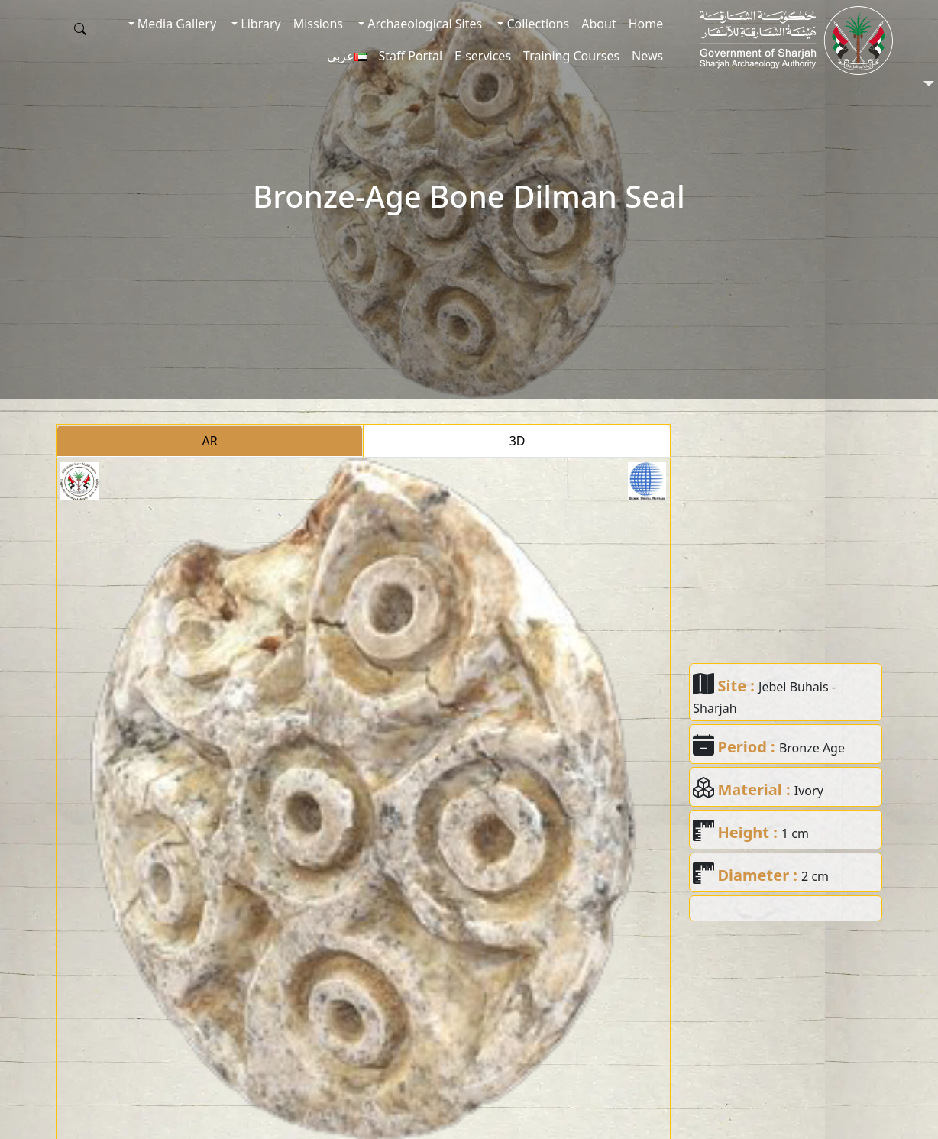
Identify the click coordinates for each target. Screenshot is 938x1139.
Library (259, 23)
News (647, 55)
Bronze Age (812, 747)
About (598, 23)
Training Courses (571, 55)
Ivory (808, 790)
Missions (318, 23)
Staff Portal (411, 55)
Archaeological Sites (423, 23)
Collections (536, 23)
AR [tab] (210, 440)
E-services (482, 55)
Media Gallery (175, 23)
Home (646, 23)
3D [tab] (517, 440)
